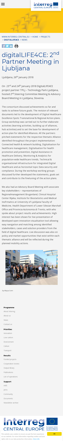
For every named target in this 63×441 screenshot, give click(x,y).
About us (7, 315)
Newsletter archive (11, 403)
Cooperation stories (11, 364)
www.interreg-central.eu (15, 36)
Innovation (8, 333)
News (24, 39)
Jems (6, 390)
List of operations (11, 376)
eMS (5, 385)
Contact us (8, 324)
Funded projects (10, 359)
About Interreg (9, 311)
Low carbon (8, 337)
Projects (45, 36)
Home (35, 36)
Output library (9, 368)
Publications (8, 372)
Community (8, 394)
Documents (8, 398)
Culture (6, 346)
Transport (7, 350)
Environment (9, 342)
